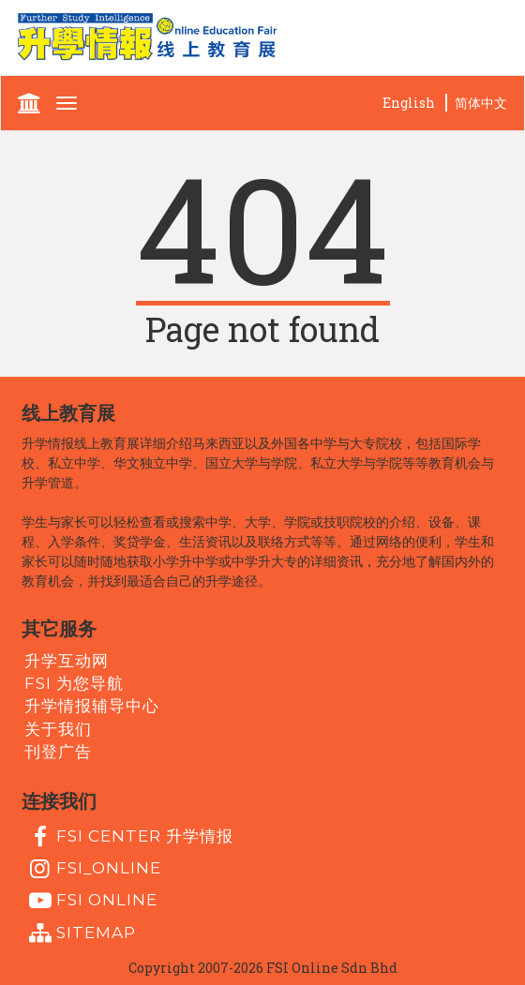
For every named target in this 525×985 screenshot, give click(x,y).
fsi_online (92, 869)
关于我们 (58, 728)
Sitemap (80, 933)
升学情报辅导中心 (91, 705)
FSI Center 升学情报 (128, 837)
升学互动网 (66, 659)
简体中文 (481, 103)
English (408, 103)
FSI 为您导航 (74, 683)
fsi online (91, 901)
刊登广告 (58, 751)
